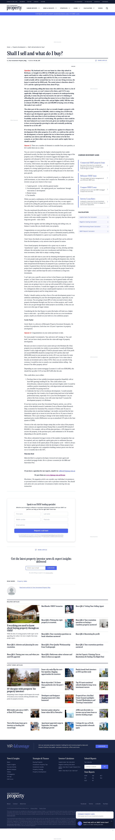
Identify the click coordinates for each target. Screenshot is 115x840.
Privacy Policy (34, 808)
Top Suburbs (88, 762)
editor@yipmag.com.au (67, 471)
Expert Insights (11, 764)
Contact (15, 803)
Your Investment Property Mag (17, 60)
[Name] (27, 514)
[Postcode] (55, 519)
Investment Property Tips (40, 764)
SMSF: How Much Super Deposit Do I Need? (70, 768)
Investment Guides (38, 767)
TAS (101, 778)
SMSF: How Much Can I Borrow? (68, 770)
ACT (101, 775)
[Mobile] (27, 519)
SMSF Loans (76, 13)
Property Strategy (38, 769)
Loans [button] (77, 8)
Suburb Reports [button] (33, 8)
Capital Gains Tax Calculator (67, 762)
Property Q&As (22, 581)
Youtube (43, 1)
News (8, 762)
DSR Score (10, 779)
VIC (85, 778)
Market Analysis (11, 769)
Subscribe (51, 568)
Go (104, 766)
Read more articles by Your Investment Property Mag (35, 587)
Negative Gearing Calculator (67, 764)
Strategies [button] (65, 8)
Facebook (22, 1)
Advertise (97, 1)
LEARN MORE (101, 746)
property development (19, 47)
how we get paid (11, 815)
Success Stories (11, 767)
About (9, 803)
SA (93, 778)
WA (93, 775)
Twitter (29, 1)
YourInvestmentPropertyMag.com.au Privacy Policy (30, 536)
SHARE (101, 60)
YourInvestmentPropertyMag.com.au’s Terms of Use (52, 535)
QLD (85, 780)
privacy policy (49, 572)
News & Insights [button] (50, 8)
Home (8, 47)
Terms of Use (42, 808)
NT (93, 780)
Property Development (39, 771)
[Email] (41, 525)
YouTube (105, 803)
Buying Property (37, 762)
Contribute (105, 1)
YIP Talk (9, 776)
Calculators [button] (89, 8)
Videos (100, 8)
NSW (85, 775)
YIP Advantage (78, 1)
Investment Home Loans (61, 13)
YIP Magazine (88, 1)
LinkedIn (36, 1)
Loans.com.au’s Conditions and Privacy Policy (53, 536)
